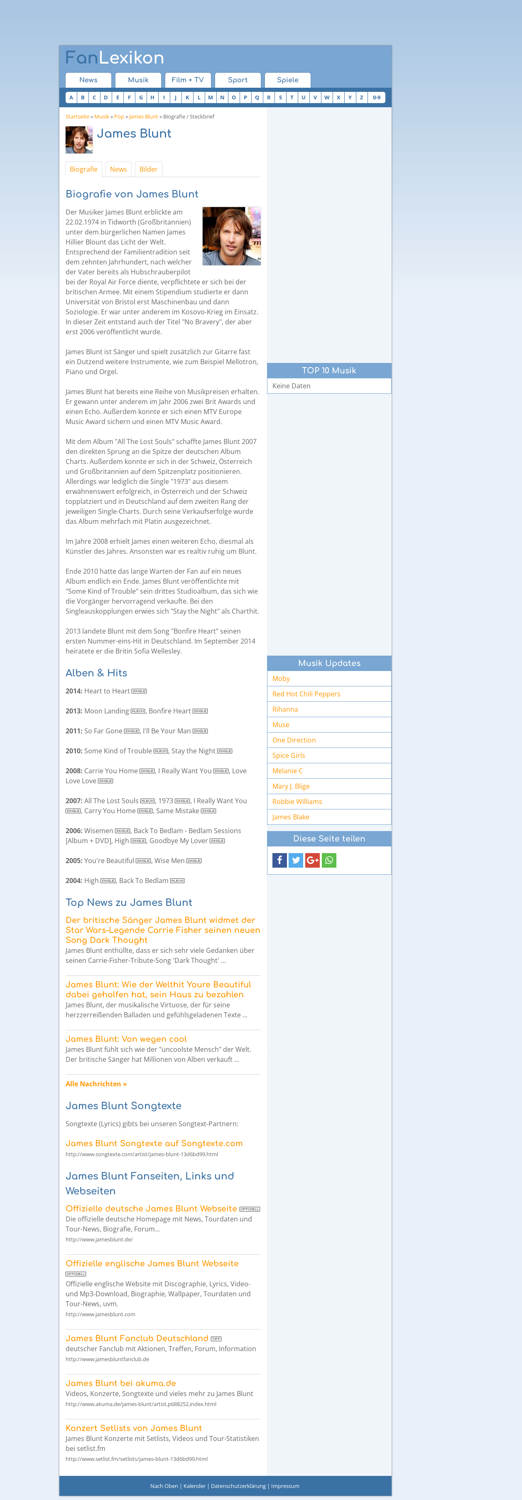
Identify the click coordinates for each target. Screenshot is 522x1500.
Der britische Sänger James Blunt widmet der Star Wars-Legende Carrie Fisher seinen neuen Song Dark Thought (163, 930)
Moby (281, 678)
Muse (280, 724)
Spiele (288, 80)
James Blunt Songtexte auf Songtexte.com (154, 1143)
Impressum (285, 1486)
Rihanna (285, 709)
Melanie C (287, 770)
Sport (238, 80)
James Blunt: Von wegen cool (126, 1039)
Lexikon (115, 58)
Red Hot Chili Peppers (306, 693)
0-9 (376, 97)
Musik (138, 80)
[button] (279, 860)
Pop (119, 116)
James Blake (290, 817)
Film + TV (188, 80)
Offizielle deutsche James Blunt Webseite (151, 1208)
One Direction (294, 740)
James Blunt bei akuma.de (121, 1383)
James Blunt (143, 116)
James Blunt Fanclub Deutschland (137, 1338)
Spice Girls (288, 755)
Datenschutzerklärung (238, 1486)
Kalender (195, 1486)
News (88, 80)
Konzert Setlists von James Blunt (134, 1428)
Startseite (77, 116)
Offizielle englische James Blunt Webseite (152, 1263)
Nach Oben (164, 1486)
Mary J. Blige (291, 786)
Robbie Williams (297, 801)
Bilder (149, 169)
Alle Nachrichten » (96, 1083)
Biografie (84, 169)
